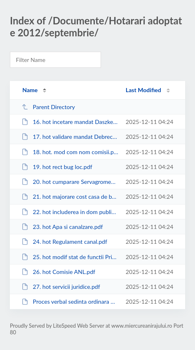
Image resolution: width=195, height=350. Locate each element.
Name (30, 89)
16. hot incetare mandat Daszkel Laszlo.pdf (69, 121)
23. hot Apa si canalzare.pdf (62, 226)
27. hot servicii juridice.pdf (60, 286)
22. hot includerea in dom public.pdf (69, 211)
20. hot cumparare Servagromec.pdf (69, 181)
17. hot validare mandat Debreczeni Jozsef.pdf (69, 136)
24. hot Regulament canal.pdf (64, 241)
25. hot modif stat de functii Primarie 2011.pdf (69, 256)
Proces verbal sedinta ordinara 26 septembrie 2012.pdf (69, 301)
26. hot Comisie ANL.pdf (58, 271)
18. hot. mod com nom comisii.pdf (69, 151)
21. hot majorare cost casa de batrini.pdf (69, 196)
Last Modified (143, 89)
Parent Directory (48, 106)
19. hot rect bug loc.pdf (56, 166)
